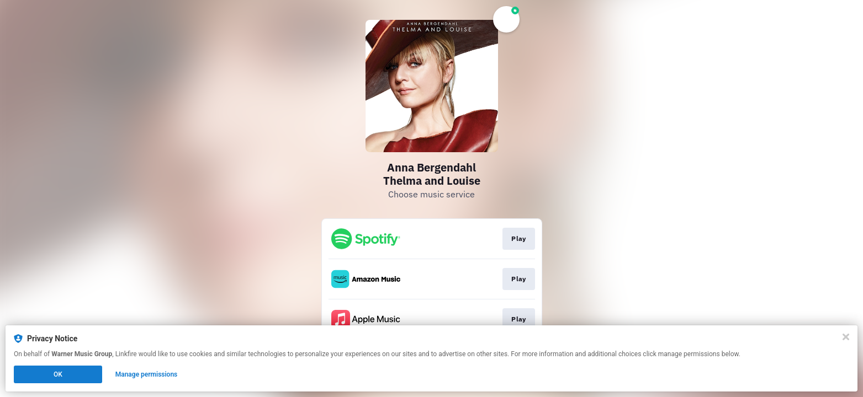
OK (58, 374)
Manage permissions (146, 374)
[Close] (846, 337)
